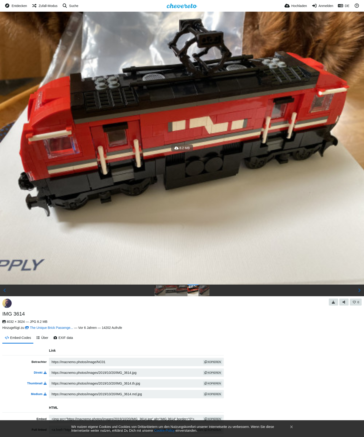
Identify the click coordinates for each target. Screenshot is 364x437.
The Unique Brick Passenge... (49, 328)
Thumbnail (37, 383)
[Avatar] (7, 303)
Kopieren (213, 362)
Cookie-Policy (164, 430)
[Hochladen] (295, 6)
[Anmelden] (322, 6)
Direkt (40, 372)
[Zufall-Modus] (45, 6)
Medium (39, 394)
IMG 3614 (13, 314)
